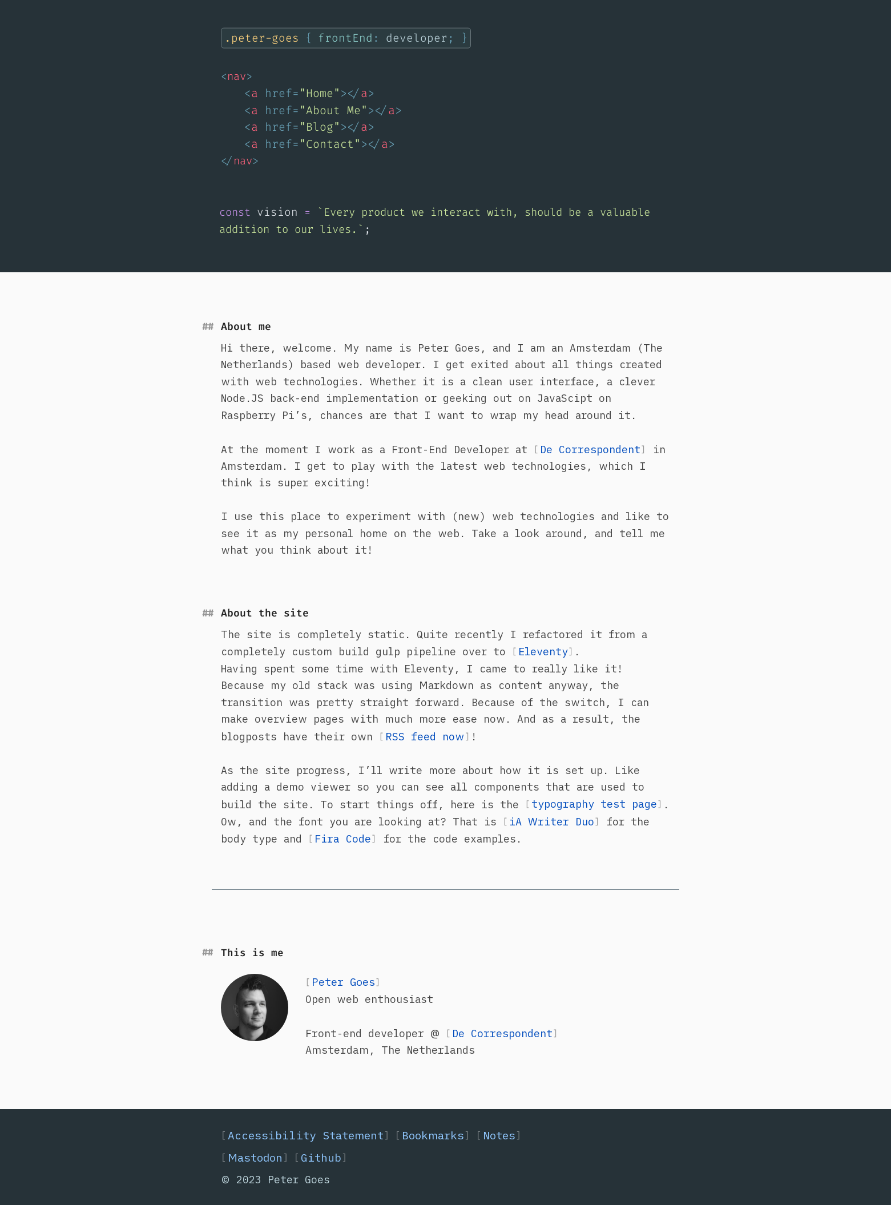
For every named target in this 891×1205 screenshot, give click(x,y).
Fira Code (343, 838)
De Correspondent (590, 449)
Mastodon (258, 1157)
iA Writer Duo (551, 821)
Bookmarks (433, 1135)
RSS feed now (425, 736)
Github (324, 1157)
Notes (499, 1135)
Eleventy (543, 651)
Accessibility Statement (306, 1135)
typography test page (594, 804)
